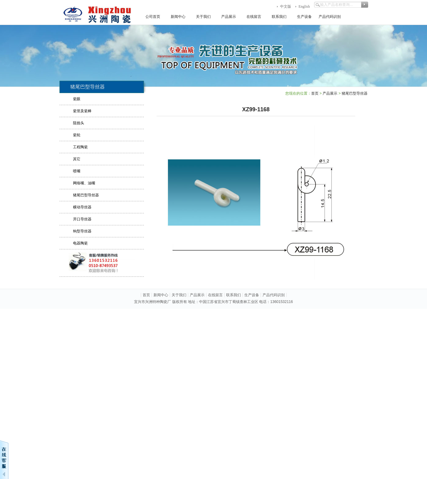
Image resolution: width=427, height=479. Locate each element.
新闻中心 (178, 16)
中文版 (285, 6)
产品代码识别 (330, 16)
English (304, 6)
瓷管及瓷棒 (82, 111)
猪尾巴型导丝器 (86, 195)
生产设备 (304, 16)
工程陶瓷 (80, 147)
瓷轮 (76, 135)
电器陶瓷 (80, 243)
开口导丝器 (82, 219)
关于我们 (203, 16)
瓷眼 (76, 99)
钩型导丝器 (82, 231)
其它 (76, 159)
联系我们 (279, 16)
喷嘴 (76, 171)
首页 (315, 93)
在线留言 (253, 16)
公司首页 (152, 16)
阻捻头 (78, 123)
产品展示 (228, 16)
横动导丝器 (82, 207)
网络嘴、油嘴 (84, 183)
